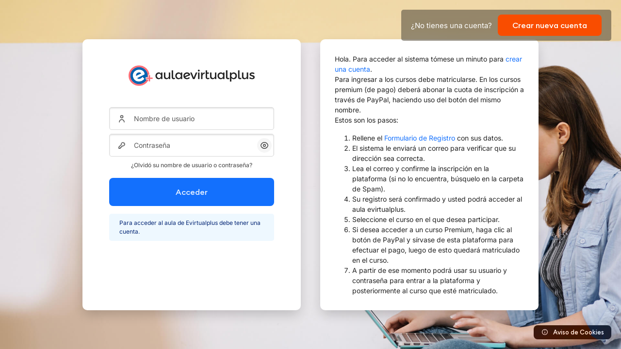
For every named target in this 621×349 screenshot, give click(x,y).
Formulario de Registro (419, 138)
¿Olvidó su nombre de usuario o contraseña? (191, 165)
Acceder (192, 192)
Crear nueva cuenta (549, 25)
